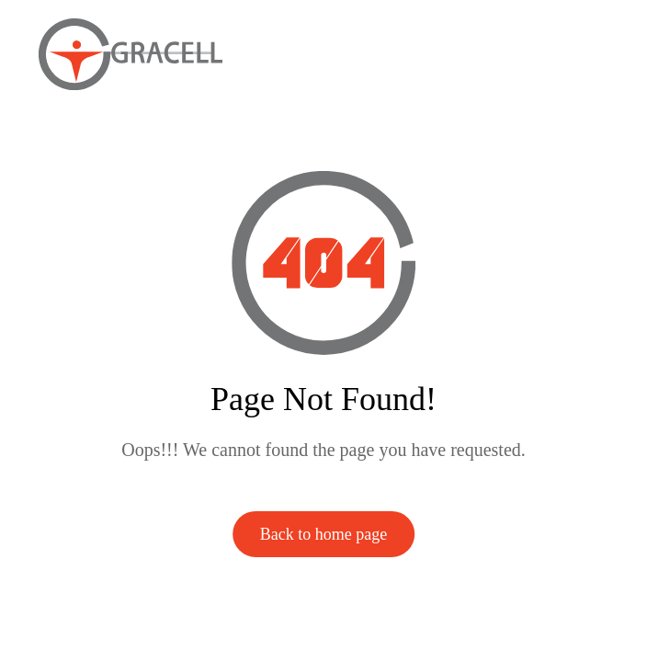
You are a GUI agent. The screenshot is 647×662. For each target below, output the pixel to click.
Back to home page (323, 534)
